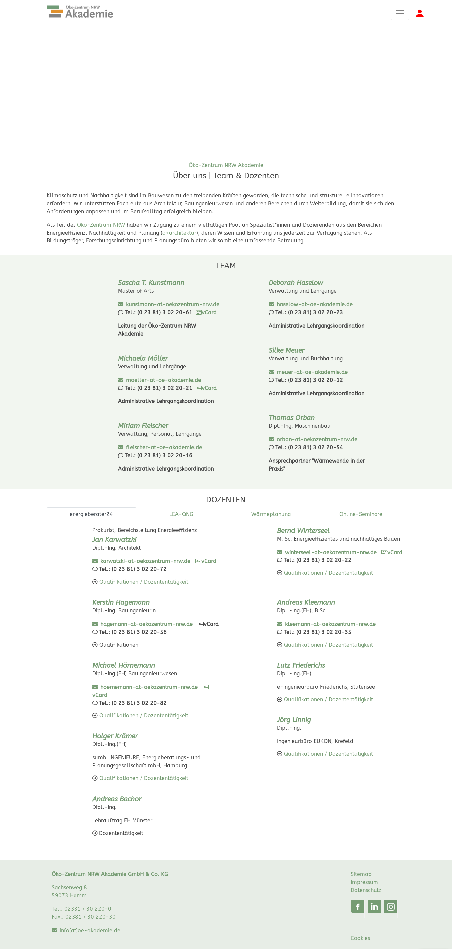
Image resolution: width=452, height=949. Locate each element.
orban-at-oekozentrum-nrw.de (317, 439)
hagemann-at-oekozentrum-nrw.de (146, 624)
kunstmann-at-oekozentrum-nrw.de (172, 304)
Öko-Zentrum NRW (101, 225)
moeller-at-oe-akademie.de (163, 380)
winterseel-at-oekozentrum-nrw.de (331, 552)
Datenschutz (366, 892)
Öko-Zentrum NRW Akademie (226, 165)
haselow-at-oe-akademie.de (315, 304)
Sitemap (361, 876)
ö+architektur (179, 233)
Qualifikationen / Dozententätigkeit (143, 582)
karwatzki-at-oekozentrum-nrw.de (145, 561)
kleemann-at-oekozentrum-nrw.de (330, 624)
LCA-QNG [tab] (181, 514)
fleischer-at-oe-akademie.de (164, 447)
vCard (206, 312)
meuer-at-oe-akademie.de (312, 372)
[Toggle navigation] (400, 13)
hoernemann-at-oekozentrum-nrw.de (149, 687)
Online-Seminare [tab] (360, 514)
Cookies (360, 939)
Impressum (364, 884)
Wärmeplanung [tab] (271, 514)
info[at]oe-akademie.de (90, 932)
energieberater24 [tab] (91, 514)
